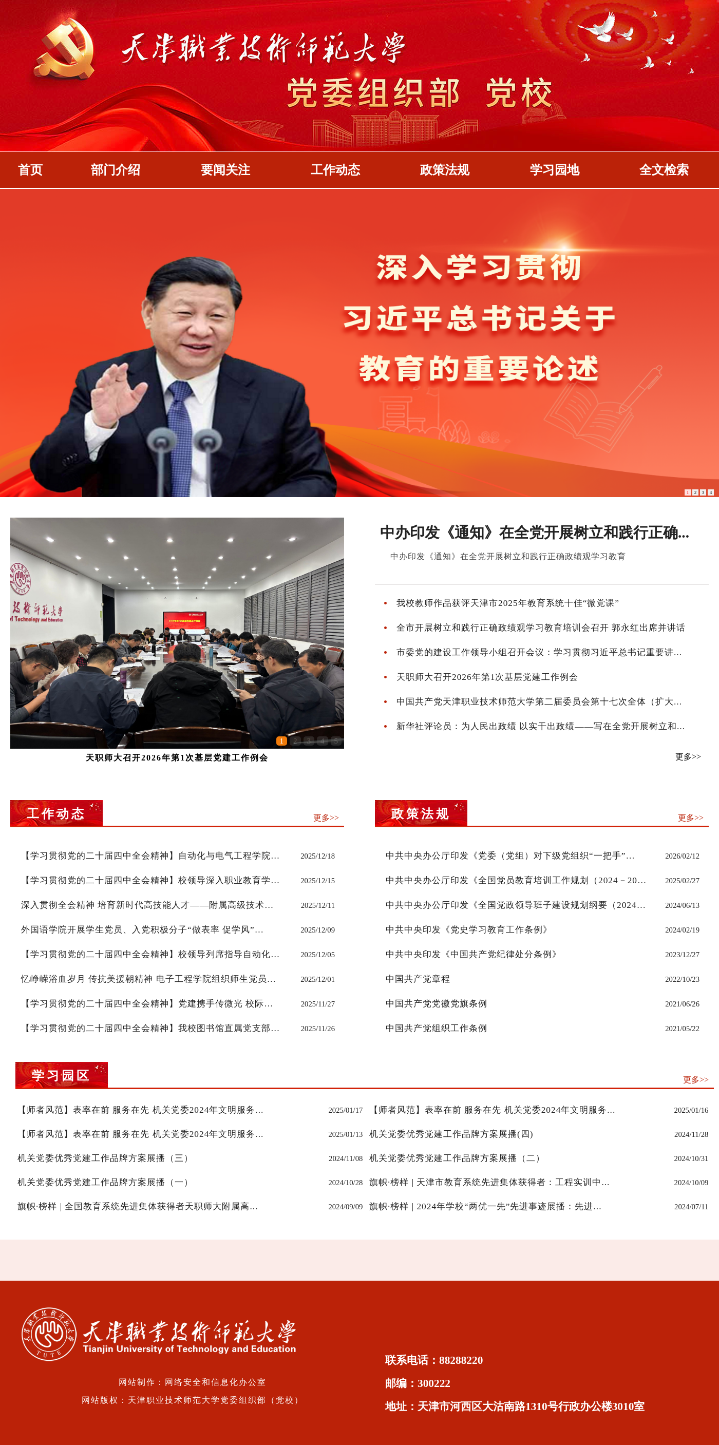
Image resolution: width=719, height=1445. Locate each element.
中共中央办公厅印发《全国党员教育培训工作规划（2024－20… (516, 880)
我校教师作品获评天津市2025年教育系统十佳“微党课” (507, 603)
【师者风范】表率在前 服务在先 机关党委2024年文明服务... (140, 1110)
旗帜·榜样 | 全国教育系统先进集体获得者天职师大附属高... (137, 1206)
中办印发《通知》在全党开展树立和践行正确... (534, 532)
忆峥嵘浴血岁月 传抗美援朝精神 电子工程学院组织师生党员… (148, 979)
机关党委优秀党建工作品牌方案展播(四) (451, 1134)
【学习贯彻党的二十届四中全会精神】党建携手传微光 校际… (147, 1004)
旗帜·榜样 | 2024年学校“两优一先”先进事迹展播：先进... (485, 1206)
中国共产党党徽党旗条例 (436, 1004)
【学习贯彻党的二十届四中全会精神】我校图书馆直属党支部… (150, 1028)
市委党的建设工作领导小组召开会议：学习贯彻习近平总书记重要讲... (539, 652)
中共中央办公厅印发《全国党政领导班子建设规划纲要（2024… (516, 905)
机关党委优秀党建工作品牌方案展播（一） (105, 1182)
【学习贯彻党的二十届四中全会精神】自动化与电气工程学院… (150, 856)
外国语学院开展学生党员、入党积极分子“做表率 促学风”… (142, 930)
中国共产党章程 (418, 979)
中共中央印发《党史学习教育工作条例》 (469, 930)
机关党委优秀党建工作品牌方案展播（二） (457, 1158)
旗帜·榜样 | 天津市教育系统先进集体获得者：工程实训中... (489, 1182)
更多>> (688, 756)
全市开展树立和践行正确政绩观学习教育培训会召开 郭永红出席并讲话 (541, 628)
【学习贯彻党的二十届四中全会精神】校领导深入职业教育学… (150, 880)
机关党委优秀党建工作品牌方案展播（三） (105, 1158)
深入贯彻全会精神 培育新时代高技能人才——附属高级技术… (147, 905)
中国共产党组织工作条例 (436, 1028)
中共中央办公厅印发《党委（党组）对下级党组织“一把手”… (510, 856)
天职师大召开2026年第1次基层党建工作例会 (177, 757)
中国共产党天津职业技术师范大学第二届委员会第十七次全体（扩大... (539, 702)
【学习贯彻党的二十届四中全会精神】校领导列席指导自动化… (150, 954)
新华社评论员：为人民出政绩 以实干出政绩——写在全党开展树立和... (540, 726)
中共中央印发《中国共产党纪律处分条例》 (473, 954)
